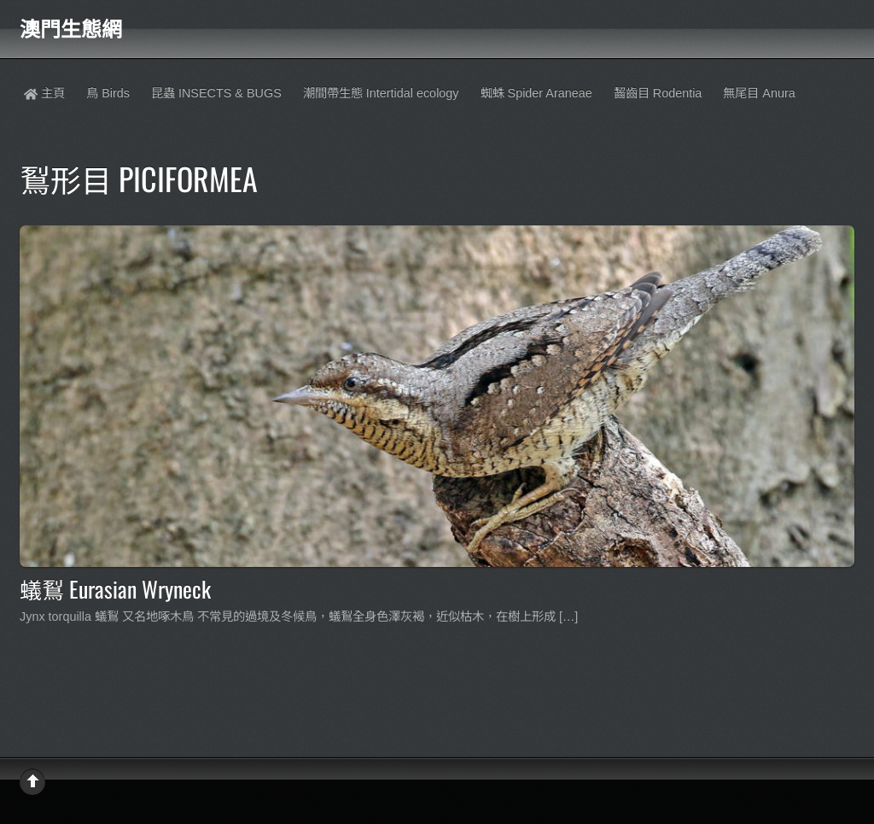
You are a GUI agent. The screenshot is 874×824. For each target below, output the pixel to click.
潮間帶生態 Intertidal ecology (381, 93)
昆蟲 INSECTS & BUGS (216, 93)
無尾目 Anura (759, 93)
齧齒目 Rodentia (658, 93)
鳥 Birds (108, 93)
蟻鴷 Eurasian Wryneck (115, 588)
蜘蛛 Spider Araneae (536, 93)
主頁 (44, 93)
